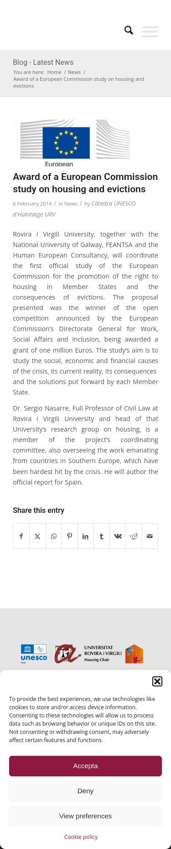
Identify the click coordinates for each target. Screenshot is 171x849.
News (71, 203)
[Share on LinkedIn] (85, 536)
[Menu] (145, 31)
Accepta (85, 766)
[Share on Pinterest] (70, 536)
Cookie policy (81, 837)
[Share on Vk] (117, 536)
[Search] (124, 31)
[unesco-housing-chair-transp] (71, 31)
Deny (85, 791)
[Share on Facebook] (21, 536)
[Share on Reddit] (133, 536)
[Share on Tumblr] (101, 536)
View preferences (85, 816)
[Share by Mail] (150, 536)
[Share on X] (37, 536)
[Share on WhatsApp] (54, 536)
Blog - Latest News (43, 62)
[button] (157, 681)
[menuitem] (67, 5)
